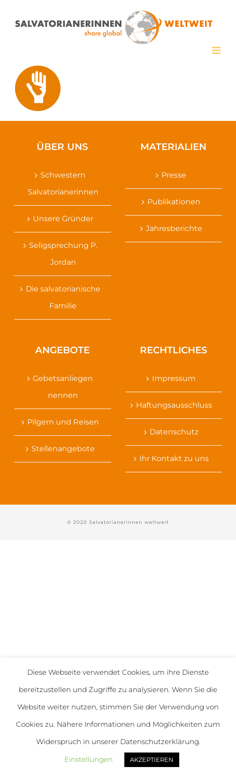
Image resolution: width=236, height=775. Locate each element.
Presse (173, 175)
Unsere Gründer (63, 218)
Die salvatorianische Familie (63, 297)
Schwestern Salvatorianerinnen (63, 183)
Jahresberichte (174, 228)
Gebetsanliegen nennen (63, 387)
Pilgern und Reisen (63, 421)
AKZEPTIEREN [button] (152, 759)
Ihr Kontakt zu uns (174, 458)
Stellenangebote (63, 448)
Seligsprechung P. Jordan (63, 254)
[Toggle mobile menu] (217, 50)
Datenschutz (174, 431)
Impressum (174, 378)
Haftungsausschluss (174, 405)
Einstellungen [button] (88, 759)
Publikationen (173, 201)
